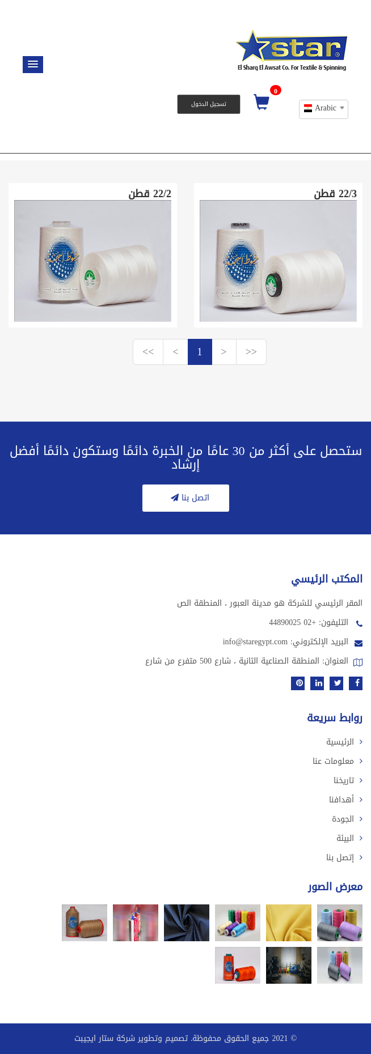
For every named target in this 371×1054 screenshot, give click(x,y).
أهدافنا (345, 800)
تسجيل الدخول (208, 104)
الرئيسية (344, 742)
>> (251, 352)
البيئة (349, 838)
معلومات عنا (337, 761)
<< (148, 352)
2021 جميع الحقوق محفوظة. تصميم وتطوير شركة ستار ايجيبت (181, 1038)
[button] (33, 64)
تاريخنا (348, 780)
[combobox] (323, 109)
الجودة (347, 819)
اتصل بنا (188, 497)
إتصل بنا (344, 857)
